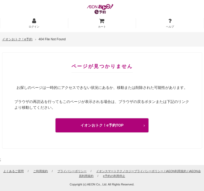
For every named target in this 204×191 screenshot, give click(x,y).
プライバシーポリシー (72, 171)
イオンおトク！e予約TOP (102, 125)
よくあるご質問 (13, 171)
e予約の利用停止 (114, 175)
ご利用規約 (40, 171)
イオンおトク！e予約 (17, 39)
